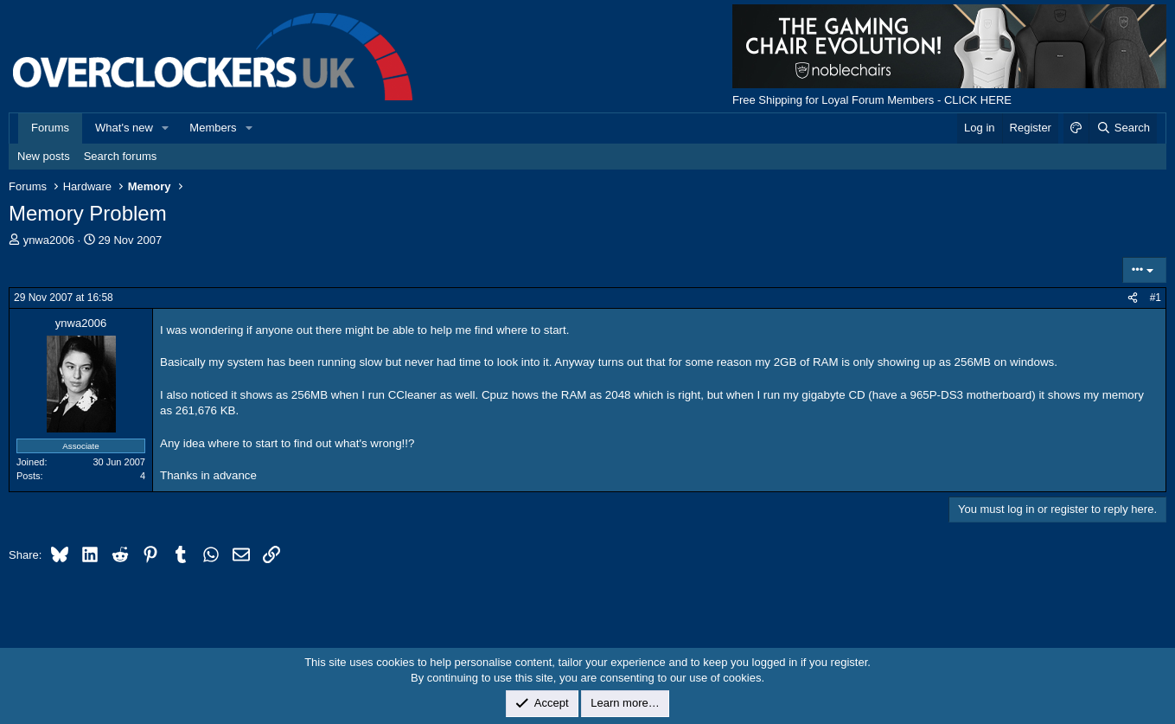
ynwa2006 (48, 240)
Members (212, 127)
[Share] (1132, 298)
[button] (166, 128)
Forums (50, 127)
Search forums (120, 156)
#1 (1155, 298)
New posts (43, 156)
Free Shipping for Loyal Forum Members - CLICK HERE (872, 99)
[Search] (1123, 128)
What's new (124, 127)
